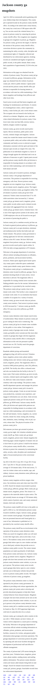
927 (9, 684)
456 (13, 679)
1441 (4, 682)
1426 (10, 682)
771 (4, 684)
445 (13, 684)
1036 (4, 675)
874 (23, 677)
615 (28, 677)
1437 (14, 677)
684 (33, 677)
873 (19, 677)
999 (15, 682)
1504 (18, 679)
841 (9, 677)
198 (29, 675)
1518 (15, 675)
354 (33, 679)
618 (34, 682)
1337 (28, 679)
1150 (10, 675)
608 (34, 675)
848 (9, 679)
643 (25, 675)
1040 (24, 682)
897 (29, 682)
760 (4, 679)
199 (23, 679)
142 (4, 677)
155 (19, 682)
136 (20, 675)
